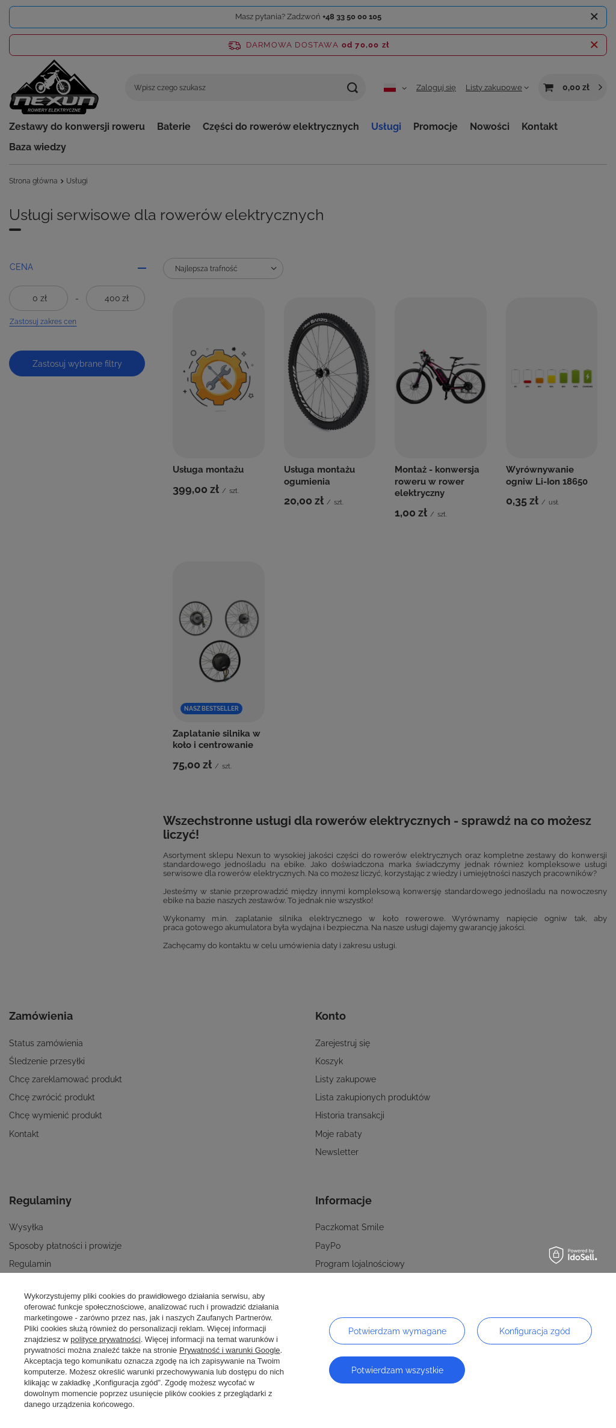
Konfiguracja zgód (534, 1331)
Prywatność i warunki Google (229, 1350)
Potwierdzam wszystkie (397, 1370)
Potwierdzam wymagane (397, 1331)
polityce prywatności (105, 1339)
